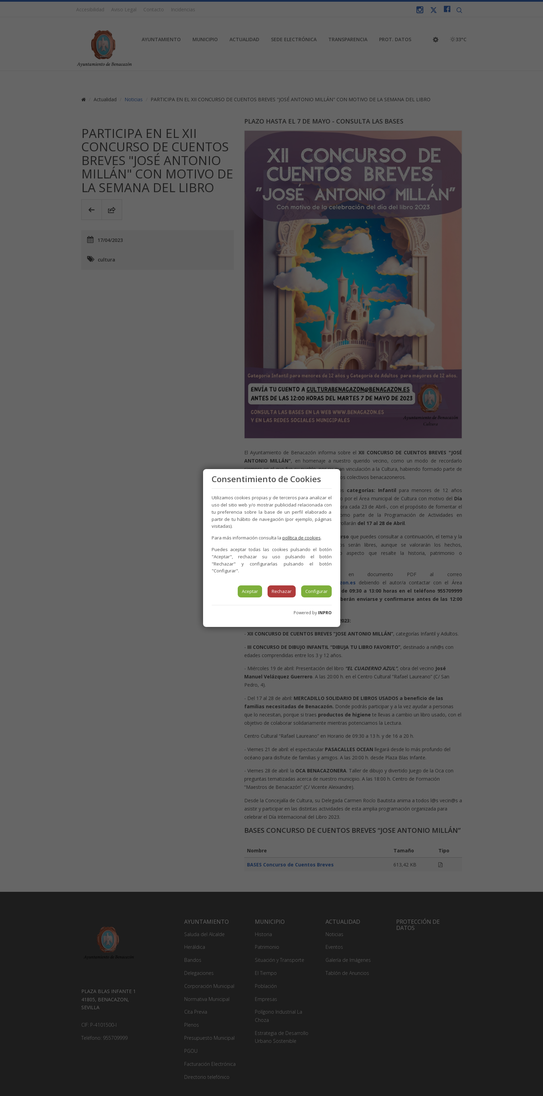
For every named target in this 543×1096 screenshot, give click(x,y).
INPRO (325, 613)
